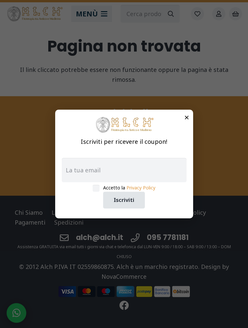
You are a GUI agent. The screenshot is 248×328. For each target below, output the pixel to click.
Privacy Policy (140, 188)
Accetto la (129, 188)
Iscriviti (124, 200)
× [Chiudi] (186, 117)
